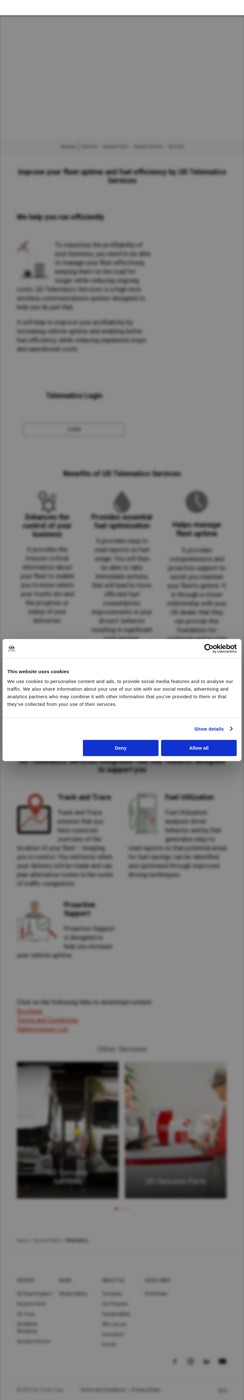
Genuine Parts (115, 146)
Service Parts (47, 1240)
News (65, 1280)
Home (23, 1240)
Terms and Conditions (47, 1020)
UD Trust (176, 146)
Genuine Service (148, 146)
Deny (121, 748)
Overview (89, 146)
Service (26, 1280)
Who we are (114, 1324)
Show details (209, 729)
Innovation (113, 1334)
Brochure (30, 1011)
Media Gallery (73, 1293)
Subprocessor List (42, 1029)
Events (109, 1344)
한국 (222, 1390)
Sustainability (116, 1314)
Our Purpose (115, 1303)
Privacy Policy (146, 1389)
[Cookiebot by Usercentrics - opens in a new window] (209, 648)
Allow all (198, 748)
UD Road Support (34, 1293)
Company (112, 1293)
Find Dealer (156, 1293)
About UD (113, 1280)
